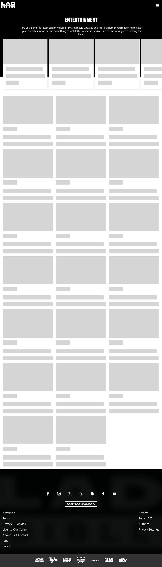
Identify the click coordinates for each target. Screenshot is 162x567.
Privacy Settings (149, 529)
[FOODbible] (109, 560)
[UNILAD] (95, 560)
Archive (143, 513)
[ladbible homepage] (8, 5)
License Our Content (16, 529)
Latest (7, 546)
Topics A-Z (145, 518)
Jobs (5, 541)
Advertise (9, 513)
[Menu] (157, 5)
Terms (7, 518)
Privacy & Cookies (14, 524)
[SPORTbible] (39, 560)
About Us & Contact (15, 535)
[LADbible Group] (81, 560)
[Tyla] (53, 560)
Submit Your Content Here (81, 504)
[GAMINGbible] (67, 560)
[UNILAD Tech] (123, 560)
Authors (144, 524)
